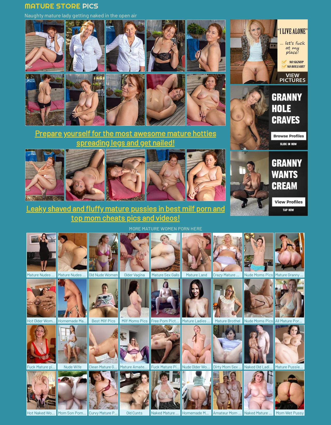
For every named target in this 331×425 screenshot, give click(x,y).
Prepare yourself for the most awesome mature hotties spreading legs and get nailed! (125, 137)
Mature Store (61, 5)
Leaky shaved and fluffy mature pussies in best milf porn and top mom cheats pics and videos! (125, 213)
